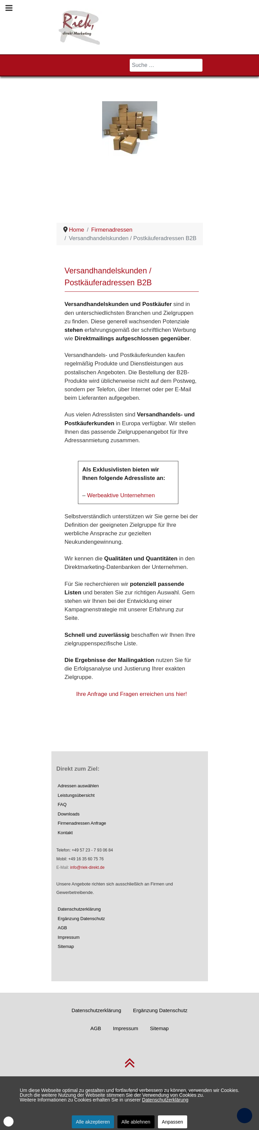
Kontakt (65, 832)
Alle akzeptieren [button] (93, 1122)
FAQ (62, 804)
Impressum (69, 937)
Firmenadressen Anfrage (82, 823)
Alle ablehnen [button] (136, 1122)
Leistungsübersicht (76, 795)
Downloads (69, 814)
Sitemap (66, 946)
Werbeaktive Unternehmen (121, 495)
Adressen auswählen (78, 785)
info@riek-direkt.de (87, 867)
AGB (62, 927)
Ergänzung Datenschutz (81, 918)
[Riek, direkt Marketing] (79, 26)
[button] (8, 1121)
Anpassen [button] (172, 1122)
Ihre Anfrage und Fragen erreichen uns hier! (131, 694)
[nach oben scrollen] (129, 1067)
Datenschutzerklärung (79, 909)
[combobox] (166, 65)
